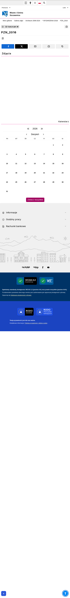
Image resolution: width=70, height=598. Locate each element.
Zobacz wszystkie (35, 466)
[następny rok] (42, 395)
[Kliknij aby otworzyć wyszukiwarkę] (44, 3)
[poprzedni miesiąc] (26, 401)
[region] (35, 431)
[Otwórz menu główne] (26, 3)
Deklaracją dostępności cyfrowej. (21, 562)
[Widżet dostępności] (30, 3)
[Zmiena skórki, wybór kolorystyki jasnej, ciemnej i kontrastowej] (35, 3)
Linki (65, 8)
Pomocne (6, 8)
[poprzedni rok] (28, 395)
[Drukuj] (66, 26)
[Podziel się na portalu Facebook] (8, 46)
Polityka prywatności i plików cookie (36, 590)
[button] (26, 534)
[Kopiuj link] (62, 46)
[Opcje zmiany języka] (40, 3)
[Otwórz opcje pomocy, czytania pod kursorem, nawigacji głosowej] (65, 593)
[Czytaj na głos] (11, 26)
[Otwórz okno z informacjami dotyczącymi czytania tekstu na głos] (2, 26)
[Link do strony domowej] (22, 14)
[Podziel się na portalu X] (21, 46)
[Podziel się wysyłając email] (35, 46)
